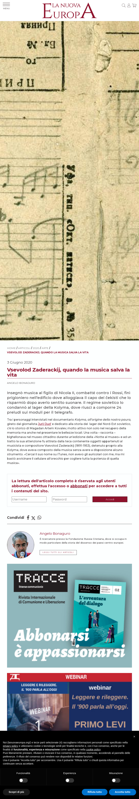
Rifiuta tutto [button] (95, 792)
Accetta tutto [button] (122, 792)
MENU (6, 6)
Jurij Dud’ (44, 424)
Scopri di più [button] (16, 792)
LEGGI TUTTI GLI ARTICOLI (58, 552)
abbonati (79, 486)
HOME (11, 348)
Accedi (110, 499)
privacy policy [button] (10, 745)
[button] (134, 736)
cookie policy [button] (93, 749)
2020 (36, 348)
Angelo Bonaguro (21, 382)
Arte (45, 348)
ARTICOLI (24, 348)
